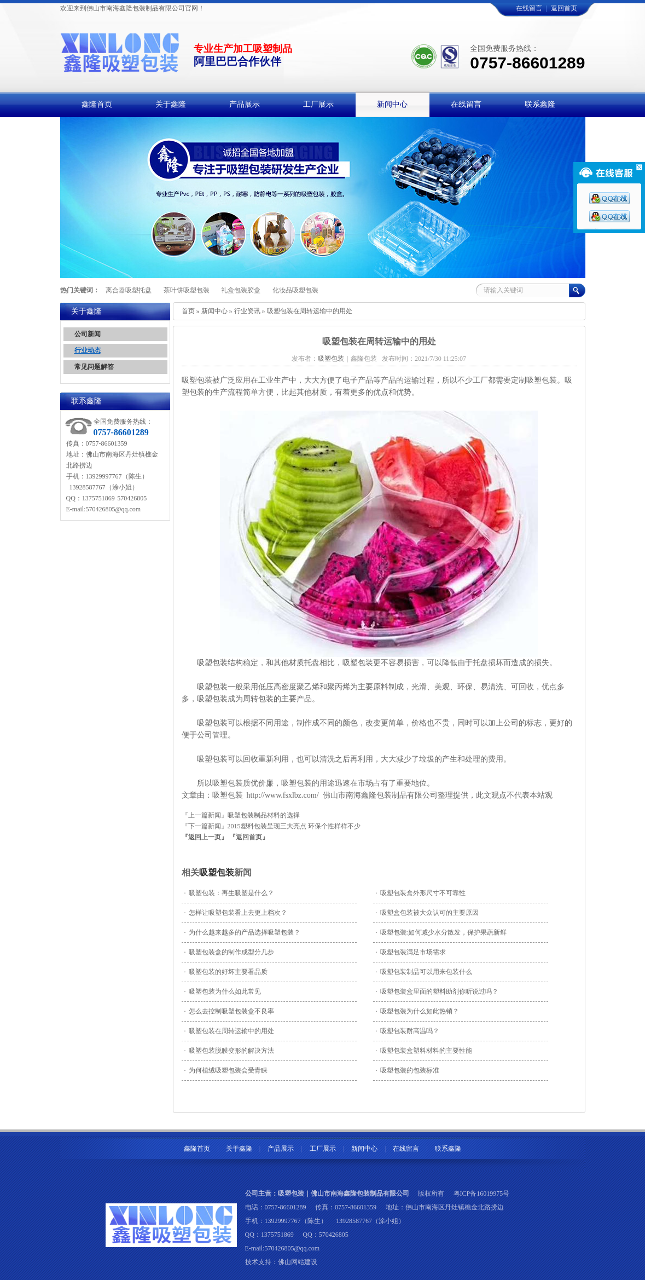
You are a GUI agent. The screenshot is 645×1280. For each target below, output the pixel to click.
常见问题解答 (94, 367)
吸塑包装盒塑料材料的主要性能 (424, 1050)
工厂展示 (323, 1148)
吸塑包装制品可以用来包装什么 (424, 972)
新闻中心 (214, 311)
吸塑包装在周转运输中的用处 (229, 1031)
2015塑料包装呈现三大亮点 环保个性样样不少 (294, 826)
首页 (188, 311)
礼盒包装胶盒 (240, 290)
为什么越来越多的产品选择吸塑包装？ (242, 932)
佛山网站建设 (297, 1262)
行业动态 (87, 350)
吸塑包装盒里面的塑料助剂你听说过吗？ (437, 991)
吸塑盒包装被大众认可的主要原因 (427, 912)
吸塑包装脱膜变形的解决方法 (229, 1050)
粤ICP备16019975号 (482, 1193)
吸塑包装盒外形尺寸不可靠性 (421, 893)
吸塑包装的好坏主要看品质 (226, 972)
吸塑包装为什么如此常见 (222, 991)
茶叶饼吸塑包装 (187, 290)
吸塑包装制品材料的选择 (264, 815)
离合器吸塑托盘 (129, 290)
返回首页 (564, 8)
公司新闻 (87, 334)
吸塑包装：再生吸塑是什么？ (229, 893)
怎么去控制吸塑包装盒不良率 (229, 1011)
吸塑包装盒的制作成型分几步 (229, 952)
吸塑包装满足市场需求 (411, 952)
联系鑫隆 (448, 1148)
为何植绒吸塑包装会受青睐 (226, 1070)
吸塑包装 (216, 872)
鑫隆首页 (197, 1148)
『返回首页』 (249, 837)
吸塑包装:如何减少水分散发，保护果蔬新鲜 (441, 932)
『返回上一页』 (205, 837)
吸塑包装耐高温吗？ (407, 1031)
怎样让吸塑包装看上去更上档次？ (235, 912)
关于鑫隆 (239, 1148)
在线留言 (529, 8)
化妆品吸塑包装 (295, 290)
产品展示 (281, 1148)
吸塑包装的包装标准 (407, 1070)
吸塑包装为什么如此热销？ (417, 1011)
